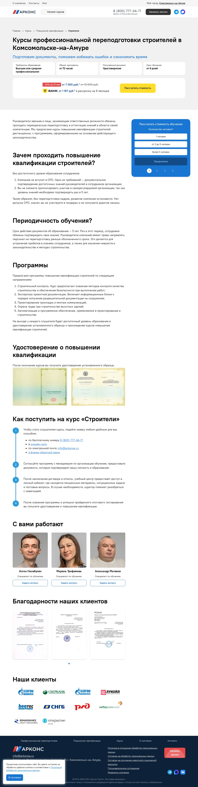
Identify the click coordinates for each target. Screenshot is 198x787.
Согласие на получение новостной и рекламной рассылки (132, 762)
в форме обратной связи (44, 452)
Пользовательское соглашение (123, 768)
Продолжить (161, 161)
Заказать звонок (158, 11)
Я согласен (14, 777)
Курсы (120, 741)
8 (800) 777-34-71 (127, 11)
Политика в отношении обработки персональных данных (132, 750)
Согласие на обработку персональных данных (131, 756)
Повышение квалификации (87, 741)
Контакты (34, 3)
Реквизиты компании (118, 772)
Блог (44, 3)
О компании (19, 3)
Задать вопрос (30, 582)
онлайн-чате (39, 444)
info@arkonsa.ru (68, 448)
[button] (69, 663)
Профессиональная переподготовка (39, 741)
